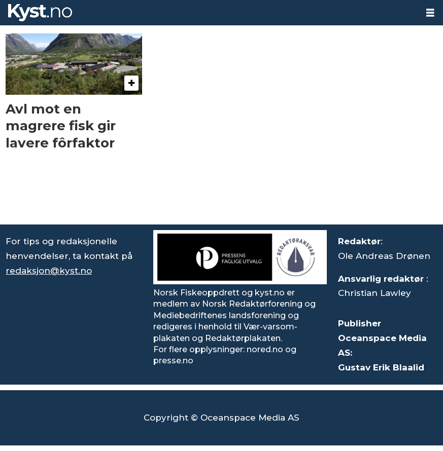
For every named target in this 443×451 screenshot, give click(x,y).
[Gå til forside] (40, 12)
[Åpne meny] (430, 13)
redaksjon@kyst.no (49, 271)
